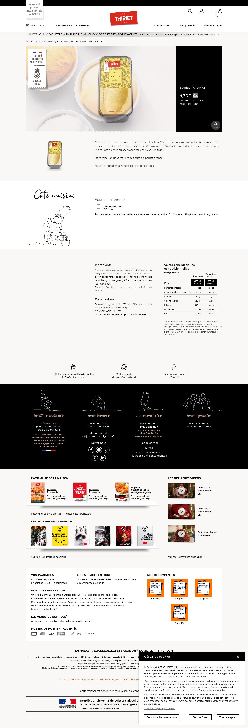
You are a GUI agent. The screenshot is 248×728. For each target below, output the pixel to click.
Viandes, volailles (102, 598)
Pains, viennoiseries (41, 605)
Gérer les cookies (227, 694)
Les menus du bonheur (72, 25)
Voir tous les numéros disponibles (48, 557)
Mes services (161, 25)
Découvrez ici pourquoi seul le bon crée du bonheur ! (49, 426)
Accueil (29, 41)
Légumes (117, 598)
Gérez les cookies (129, 657)
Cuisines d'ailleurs (40, 598)
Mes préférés (187, 25)
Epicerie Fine (83, 605)
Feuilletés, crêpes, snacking (96, 594)
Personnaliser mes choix (162, 717)
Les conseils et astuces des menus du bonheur (68, 621)
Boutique (119, 605)
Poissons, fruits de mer (79, 598)
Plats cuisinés (58, 598)
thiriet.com (32, 657)
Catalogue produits (112, 657)
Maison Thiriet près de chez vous (99, 425)
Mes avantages (213, 25)
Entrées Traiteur (71, 594)
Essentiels (81, 41)
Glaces (39, 41)
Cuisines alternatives (64, 605)
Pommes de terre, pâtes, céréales (48, 602)
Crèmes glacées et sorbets (59, 41)
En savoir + (90, 633)
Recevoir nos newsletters (78, 514)
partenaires (219, 667)
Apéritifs (57, 594)
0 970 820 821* (149, 427)
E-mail (149, 447)
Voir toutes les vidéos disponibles (185, 557)
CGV (82, 657)
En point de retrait (40, 583)
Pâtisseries (126, 602)
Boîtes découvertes (102, 605)
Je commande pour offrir (91, 583)
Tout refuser (200, 717)
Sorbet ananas (96, 41)
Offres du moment (41, 594)
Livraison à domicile (124, 579)
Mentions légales (93, 657)
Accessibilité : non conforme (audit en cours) (90, 661)
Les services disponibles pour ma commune (59, 657)
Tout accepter (227, 717)
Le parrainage (60, 583)
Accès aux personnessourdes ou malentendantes (149, 454)
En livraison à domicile (42, 579)
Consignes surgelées (100, 579)
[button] (201, 12)
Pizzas (115, 594)
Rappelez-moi (149, 443)
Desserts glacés (111, 602)
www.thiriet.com (198, 667)
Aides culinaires (76, 602)
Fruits (89, 602)
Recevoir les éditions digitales (46, 514)
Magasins (82, 579)
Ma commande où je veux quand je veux (98, 435)
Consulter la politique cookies (159, 708)
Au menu (36, 621)
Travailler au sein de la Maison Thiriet (199, 425)
